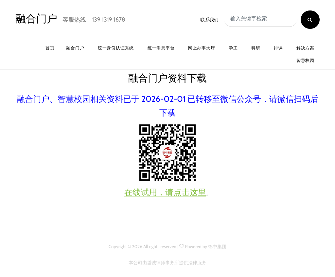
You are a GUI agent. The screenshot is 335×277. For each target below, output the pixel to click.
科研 (255, 48)
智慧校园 (305, 60)
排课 (278, 48)
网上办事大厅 (201, 48)
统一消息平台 (161, 48)
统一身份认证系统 (116, 48)
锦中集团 (217, 246)
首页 (50, 48)
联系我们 (209, 20)
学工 (233, 48)
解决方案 (305, 48)
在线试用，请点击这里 (165, 192)
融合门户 (36, 18)
